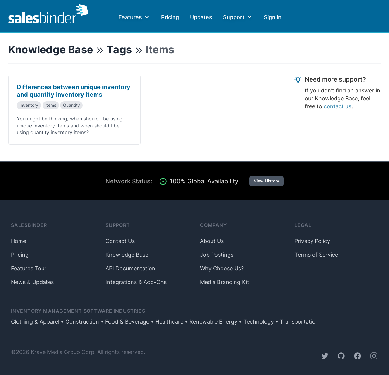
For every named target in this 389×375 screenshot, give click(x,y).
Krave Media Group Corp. (63, 352)
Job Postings (216, 255)
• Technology (255, 321)
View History (266, 181)
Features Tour (28, 268)
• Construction (79, 321)
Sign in (272, 17)
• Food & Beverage (124, 321)
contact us (338, 106)
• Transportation (296, 321)
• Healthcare (166, 321)
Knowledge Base (50, 49)
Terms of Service (316, 255)
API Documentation (130, 268)
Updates (201, 17)
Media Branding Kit (224, 282)
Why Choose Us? (222, 268)
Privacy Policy (312, 241)
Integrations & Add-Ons (136, 282)
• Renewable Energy (210, 321)
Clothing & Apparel (35, 321)
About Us (212, 241)
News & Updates (32, 282)
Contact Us (120, 241)
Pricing (170, 17)
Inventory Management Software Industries (78, 311)
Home (18, 241)
